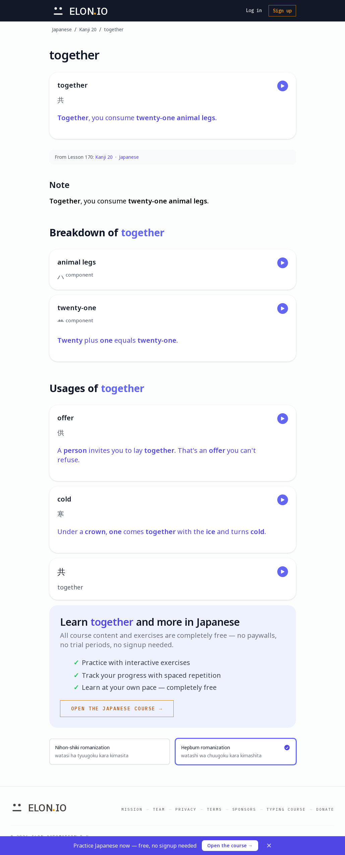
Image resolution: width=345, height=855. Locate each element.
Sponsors (244, 809)
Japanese (62, 29)
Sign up (282, 11)
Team (159, 809)
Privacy (185, 809)
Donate (325, 809)
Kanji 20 (88, 29)
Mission (131, 809)
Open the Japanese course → (117, 709)
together (113, 29)
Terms (214, 809)
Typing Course (286, 809)
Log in (254, 10)
